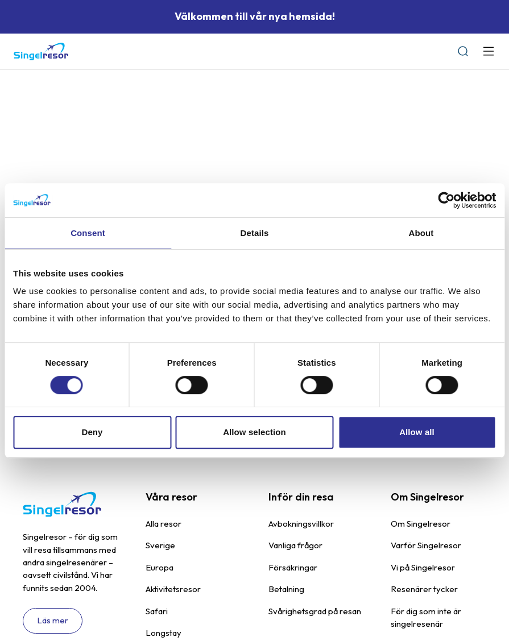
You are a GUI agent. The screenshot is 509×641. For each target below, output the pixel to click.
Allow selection (254, 432)
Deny (91, 432)
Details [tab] (255, 233)
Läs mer (52, 620)
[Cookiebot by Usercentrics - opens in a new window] (446, 200)
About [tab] (421, 233)
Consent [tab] (88, 233)
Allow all (416, 432)
